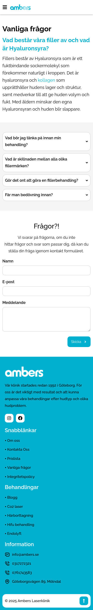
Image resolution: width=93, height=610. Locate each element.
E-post (8, 282)
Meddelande (14, 303)
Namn (7, 261)
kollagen (46, 80)
